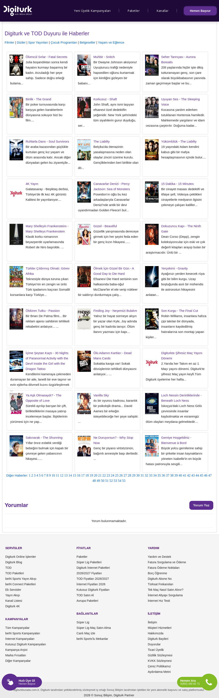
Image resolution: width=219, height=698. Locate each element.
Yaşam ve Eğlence (111, 42)
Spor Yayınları (38, 42)
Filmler (9, 42)
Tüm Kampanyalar (17, 627)
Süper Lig (82, 622)
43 (193, 475)
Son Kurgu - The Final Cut (179, 310)
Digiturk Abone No (160, 578)
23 (108, 475)
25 (116, 475)
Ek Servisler (13, 589)
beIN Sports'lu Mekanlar (92, 638)
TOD (8, 567)
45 (201, 475)
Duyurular (154, 644)
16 (78, 475)
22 (104, 475)
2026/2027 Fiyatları (89, 573)
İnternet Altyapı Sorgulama (165, 595)
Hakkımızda (156, 633)
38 (171, 475)
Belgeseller (87, 42)
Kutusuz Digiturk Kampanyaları (25, 644)
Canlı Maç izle (85, 633)
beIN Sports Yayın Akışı (20, 578)
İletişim (152, 622)
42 (188, 475)
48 (94, 480)
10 (53, 475)
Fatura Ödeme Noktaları (164, 567)
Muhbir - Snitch (104, 57)
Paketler (134, 11)
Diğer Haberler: (17, 475)
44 (197, 475)
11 (57, 475)
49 (98, 480)
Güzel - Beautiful (105, 226)
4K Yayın (32, 183)
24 (112, 475)
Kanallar (162, 11)
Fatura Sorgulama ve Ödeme (167, 562)
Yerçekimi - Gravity (174, 268)
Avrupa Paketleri (87, 600)
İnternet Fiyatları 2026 (90, 584)
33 (150, 475)
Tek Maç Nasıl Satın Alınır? (165, 589)
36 (163, 475)
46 (205, 475)
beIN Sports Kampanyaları (22, 633)
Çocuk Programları (64, 42)
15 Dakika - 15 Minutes (177, 183)
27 (125, 475)
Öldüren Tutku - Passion (43, 310)
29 (133, 475)
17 (83, 475)
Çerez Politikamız (159, 666)
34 (155, 475)
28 (129, 475)
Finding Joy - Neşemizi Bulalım (115, 310)
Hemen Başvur (200, 10)
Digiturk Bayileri (158, 638)
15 (74, 475)
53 (115, 480)
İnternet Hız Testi (159, 600)
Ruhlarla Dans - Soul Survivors (47, 141)
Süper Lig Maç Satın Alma (93, 627)
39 (176, 475)
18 (87, 475)
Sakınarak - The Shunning (44, 437)
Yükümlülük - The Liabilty (179, 141)
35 (159, 475)
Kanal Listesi (13, 600)
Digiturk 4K (12, 606)
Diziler (21, 42)
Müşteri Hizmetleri (160, 627)
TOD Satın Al (85, 595)
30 (138, 475)
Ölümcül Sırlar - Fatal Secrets (46, 57)
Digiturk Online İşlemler (20, 556)
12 (61, 475)
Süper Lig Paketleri (88, 562)
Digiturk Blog (13, 562)
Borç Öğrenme (157, 573)
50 (102, 480)
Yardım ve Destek (159, 556)
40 (180, 475)
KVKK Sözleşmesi (160, 660)
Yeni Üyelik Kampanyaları (92, 11)
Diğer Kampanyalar (18, 660)
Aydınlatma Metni (159, 671)
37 (167, 475)
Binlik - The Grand (38, 99)
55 (124, 480)
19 (91, 475)
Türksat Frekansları (160, 584)
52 (111, 480)
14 (70, 475)
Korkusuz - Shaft (105, 99)
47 (210, 475)
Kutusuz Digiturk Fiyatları (93, 589)
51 (107, 480)
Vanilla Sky (101, 395)
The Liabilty (101, 141)
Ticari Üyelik (156, 649)
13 (66, 475)
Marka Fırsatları (15, 655)
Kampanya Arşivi (16, 649)
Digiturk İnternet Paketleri (93, 567)
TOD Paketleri (14, 573)
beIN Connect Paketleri (20, 584)
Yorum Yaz (201, 505)
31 (142, 475)
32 (146, 475)
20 (95, 475)
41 (184, 475)
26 (121, 475)
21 (99, 475)
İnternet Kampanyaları (20, 638)
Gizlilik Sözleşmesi (160, 655)
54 (119, 480)
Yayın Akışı (12, 595)
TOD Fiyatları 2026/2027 (92, 578)
